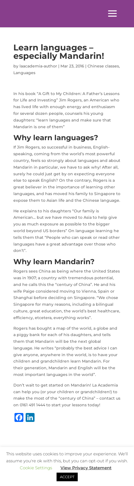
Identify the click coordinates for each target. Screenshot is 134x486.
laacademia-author (38, 66)
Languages (24, 72)
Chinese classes (103, 66)
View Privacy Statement (85, 467)
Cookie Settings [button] (36, 467)
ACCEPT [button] (67, 477)
